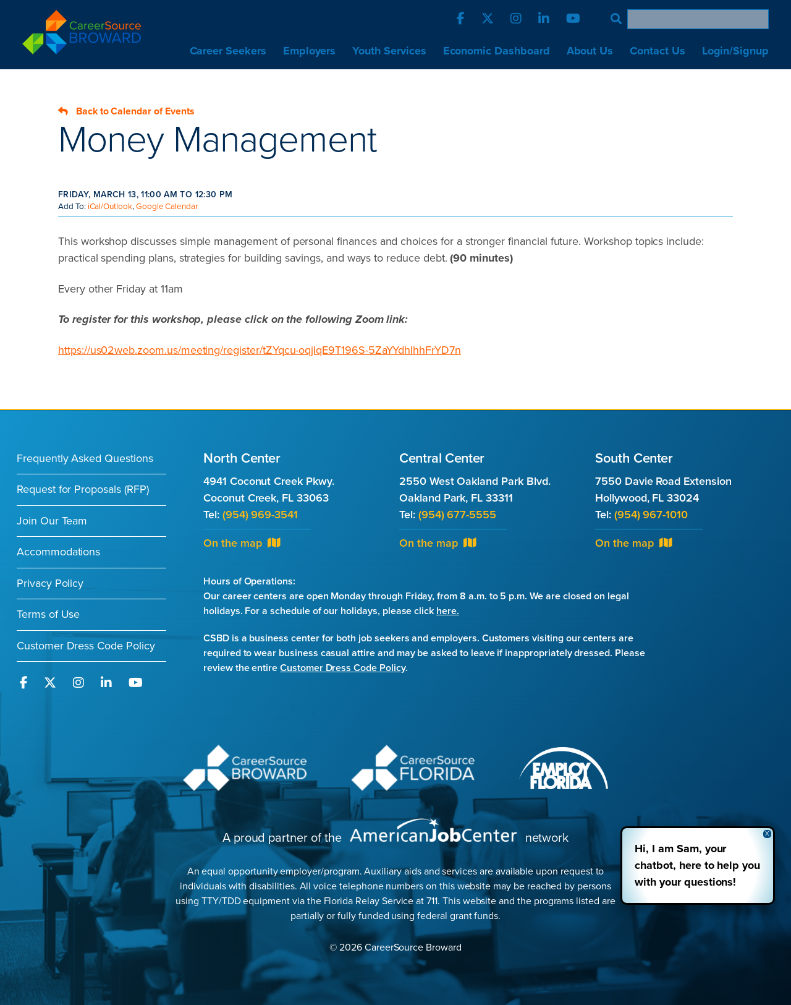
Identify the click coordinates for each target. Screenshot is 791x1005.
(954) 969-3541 (260, 514)
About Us (590, 51)
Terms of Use (48, 614)
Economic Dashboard (496, 51)
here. (447, 611)
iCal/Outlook (110, 207)
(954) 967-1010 (651, 514)
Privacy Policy (50, 583)
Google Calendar (167, 207)
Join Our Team (52, 521)
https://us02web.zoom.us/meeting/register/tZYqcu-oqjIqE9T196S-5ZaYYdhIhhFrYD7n (259, 350)
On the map (241, 543)
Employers (309, 51)
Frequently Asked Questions (85, 458)
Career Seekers (228, 51)
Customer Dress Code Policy (86, 645)
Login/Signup (735, 51)
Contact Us (657, 51)
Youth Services (389, 51)
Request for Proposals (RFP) (83, 489)
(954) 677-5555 (457, 514)
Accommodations (58, 551)
